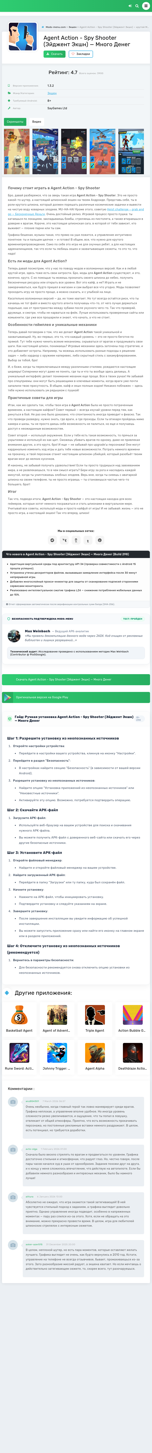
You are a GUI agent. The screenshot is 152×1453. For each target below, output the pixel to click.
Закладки (81, 54)
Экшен (52, 93)
